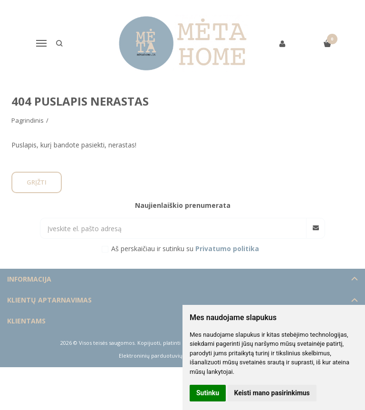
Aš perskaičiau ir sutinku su (185, 248)
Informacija (29, 278)
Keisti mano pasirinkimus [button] (272, 393)
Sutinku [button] (207, 393)
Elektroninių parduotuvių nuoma (160, 355)
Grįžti (37, 182)
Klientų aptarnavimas (49, 299)
